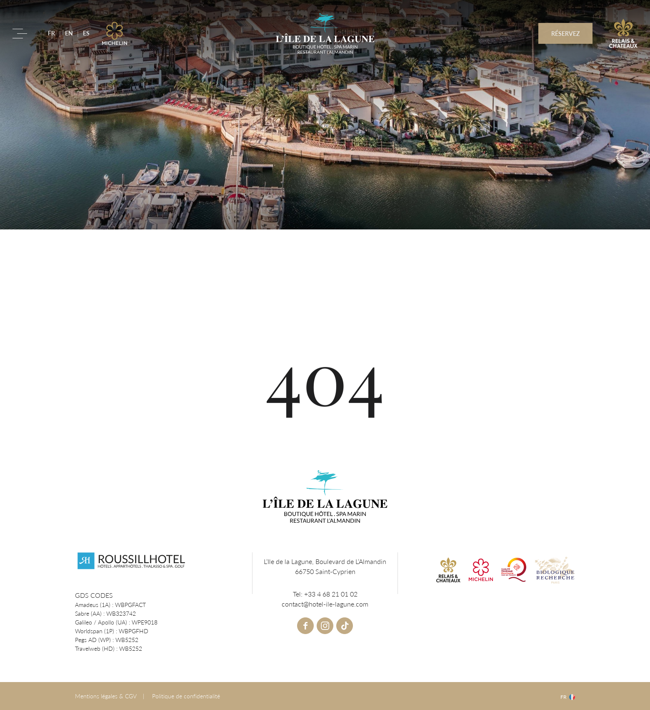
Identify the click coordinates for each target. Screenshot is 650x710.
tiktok (344, 625)
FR (51, 33)
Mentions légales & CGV (106, 696)
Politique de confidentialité (186, 696)
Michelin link (114, 33)
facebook (305, 625)
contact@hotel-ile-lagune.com (325, 604)
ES (86, 33)
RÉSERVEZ (565, 33)
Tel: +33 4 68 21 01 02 (325, 594)
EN (69, 33)
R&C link (623, 33)
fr (563, 696)
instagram (325, 625)
